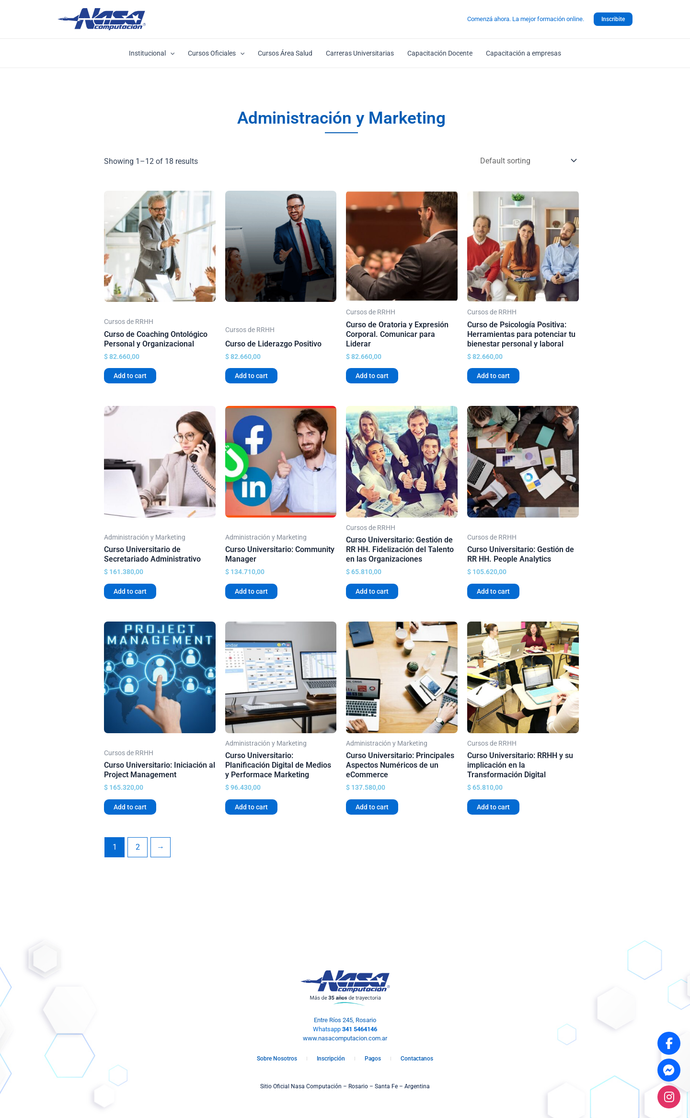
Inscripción (331, 1058)
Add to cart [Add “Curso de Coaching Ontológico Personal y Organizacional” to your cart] (130, 376)
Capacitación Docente (439, 53)
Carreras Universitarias (360, 53)
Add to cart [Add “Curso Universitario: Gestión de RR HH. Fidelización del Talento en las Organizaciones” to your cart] (372, 591)
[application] (170, 53)
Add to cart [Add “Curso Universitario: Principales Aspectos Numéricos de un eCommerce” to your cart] (372, 807)
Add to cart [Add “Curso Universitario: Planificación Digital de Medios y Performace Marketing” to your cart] (251, 807)
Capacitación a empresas (523, 53)
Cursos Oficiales (216, 53)
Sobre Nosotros (277, 1058)
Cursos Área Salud (285, 53)
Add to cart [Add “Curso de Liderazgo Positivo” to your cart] (251, 376)
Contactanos (417, 1058)
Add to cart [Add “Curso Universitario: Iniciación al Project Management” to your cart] (130, 807)
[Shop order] (526, 161)
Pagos (373, 1058)
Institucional (151, 53)
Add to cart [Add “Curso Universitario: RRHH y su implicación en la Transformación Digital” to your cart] (493, 807)
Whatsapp (345, 1029)
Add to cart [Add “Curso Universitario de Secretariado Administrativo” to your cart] (130, 591)
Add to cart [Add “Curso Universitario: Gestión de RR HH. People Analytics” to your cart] (493, 591)
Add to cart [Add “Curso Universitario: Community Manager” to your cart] (251, 591)
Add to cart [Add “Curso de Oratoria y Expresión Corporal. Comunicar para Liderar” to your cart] (372, 376)
